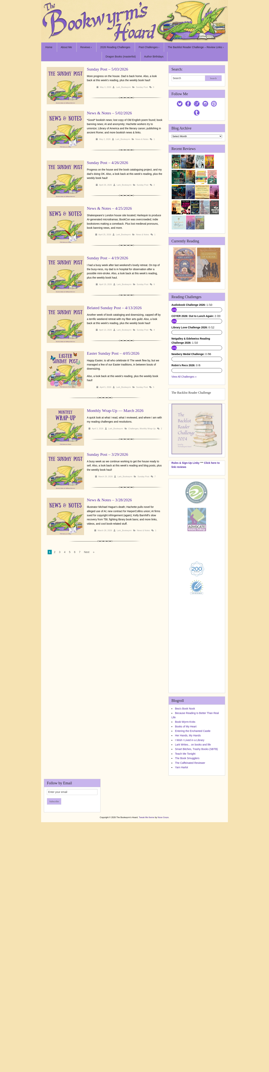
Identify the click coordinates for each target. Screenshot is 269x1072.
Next (86, 552)
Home (48, 47)
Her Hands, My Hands (188, 909)
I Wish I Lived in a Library (189, 913)
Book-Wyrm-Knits (185, 895)
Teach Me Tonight (185, 927)
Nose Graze (163, 991)
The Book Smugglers (187, 932)
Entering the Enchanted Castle (193, 904)
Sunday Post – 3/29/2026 (107, 454)
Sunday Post (142, 87)
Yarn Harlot (181, 941)
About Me (66, 47)
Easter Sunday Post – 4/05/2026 (113, 353)
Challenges (133, 428)
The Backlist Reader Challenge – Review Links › (196, 47)
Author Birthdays (154, 56)
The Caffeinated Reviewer (190, 936)
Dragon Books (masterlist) (121, 56)
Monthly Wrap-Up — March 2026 (115, 410)
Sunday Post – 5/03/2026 (107, 69)
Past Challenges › (149, 47)
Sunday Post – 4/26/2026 (107, 162)
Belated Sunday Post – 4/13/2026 (114, 307)
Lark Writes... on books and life (193, 918)
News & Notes (142, 139)
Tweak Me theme (146, 991)
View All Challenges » (184, 550)
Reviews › (86, 47)
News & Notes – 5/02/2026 (109, 113)
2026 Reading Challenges (115, 47)
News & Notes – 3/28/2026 (109, 500)
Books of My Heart (186, 900)
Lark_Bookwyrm (123, 87)
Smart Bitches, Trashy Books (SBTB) (196, 922)
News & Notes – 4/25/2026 (109, 208)
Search (213, 78)
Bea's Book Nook (185, 882)
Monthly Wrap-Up (148, 428)
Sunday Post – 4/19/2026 (107, 258)
